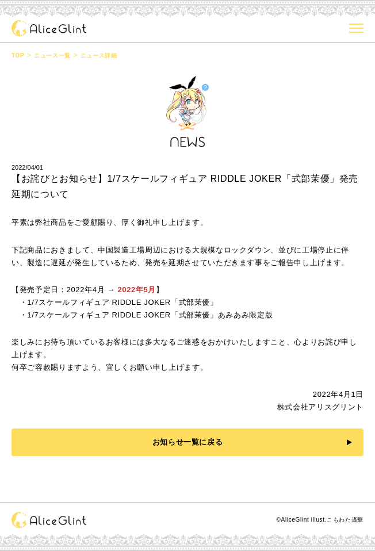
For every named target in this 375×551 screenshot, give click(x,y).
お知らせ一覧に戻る (187, 442)
